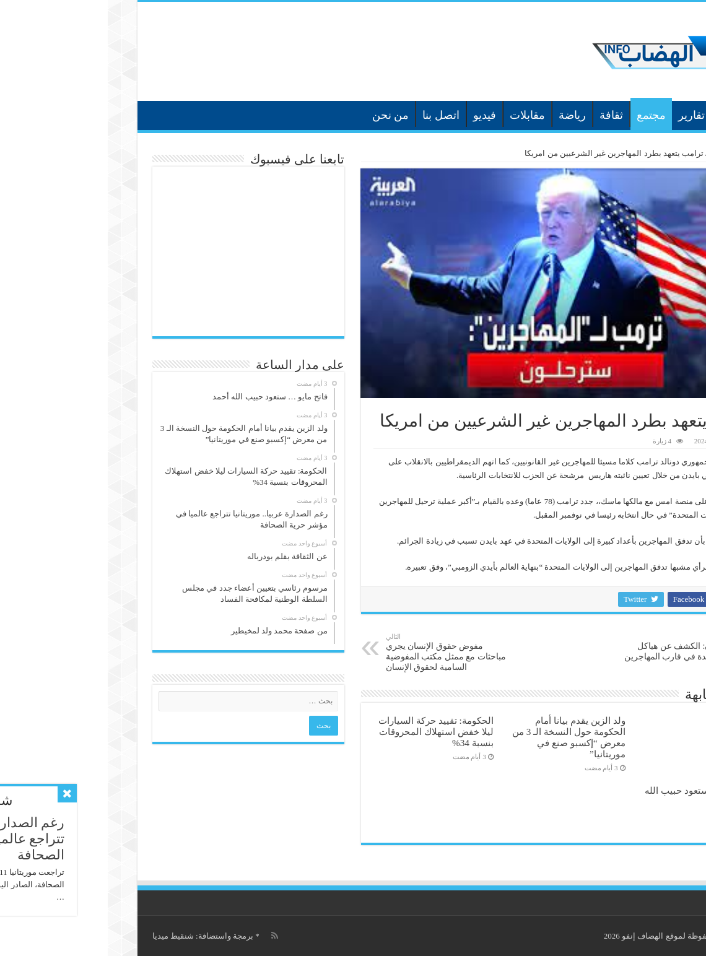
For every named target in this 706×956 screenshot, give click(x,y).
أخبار (621, 115)
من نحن (283, 115)
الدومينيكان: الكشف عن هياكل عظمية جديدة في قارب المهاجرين (573, 647)
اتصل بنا (333, 115)
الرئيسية (654, 114)
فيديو (376, 115)
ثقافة (503, 115)
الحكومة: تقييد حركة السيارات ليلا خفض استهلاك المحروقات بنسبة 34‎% (328, 731)
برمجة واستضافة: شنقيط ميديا (95, 936)
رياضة (464, 115)
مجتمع (543, 115)
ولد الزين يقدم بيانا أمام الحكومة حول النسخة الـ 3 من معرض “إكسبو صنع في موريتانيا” (461, 737)
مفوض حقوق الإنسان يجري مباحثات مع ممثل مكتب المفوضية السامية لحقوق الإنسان (341, 652)
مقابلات (419, 115)
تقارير (583, 115)
